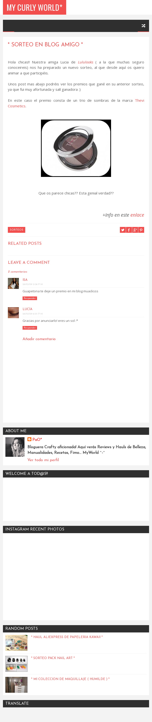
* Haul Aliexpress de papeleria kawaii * (67, 637)
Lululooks (85, 62)
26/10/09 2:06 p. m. (33, 284)
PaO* (37, 440)
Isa (25, 280)
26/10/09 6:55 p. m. (33, 314)
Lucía (27, 309)
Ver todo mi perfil (43, 460)
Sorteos (16, 230)
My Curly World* (35, 7)
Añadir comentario (39, 339)
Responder (30, 298)
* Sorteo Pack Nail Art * (53, 658)
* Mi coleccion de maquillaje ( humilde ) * (70, 679)
